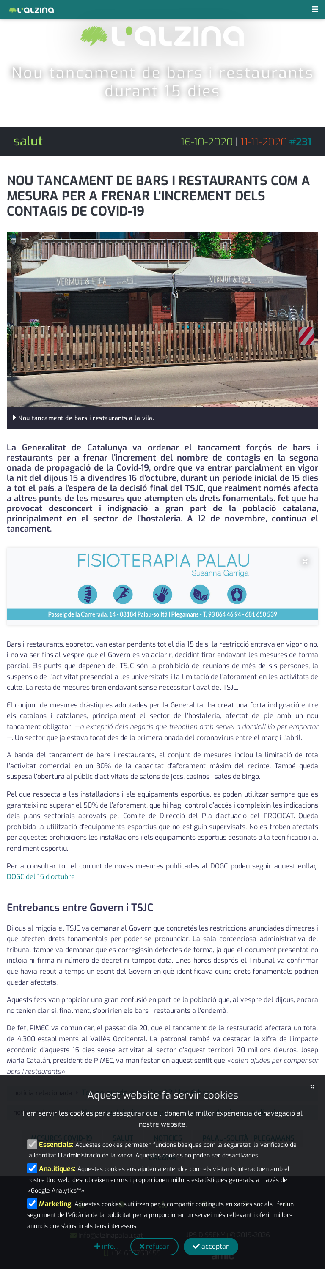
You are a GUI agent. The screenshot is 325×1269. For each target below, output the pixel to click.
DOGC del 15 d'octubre (41, 876)
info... (106, 1246)
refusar (154, 1246)
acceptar (211, 1246)
